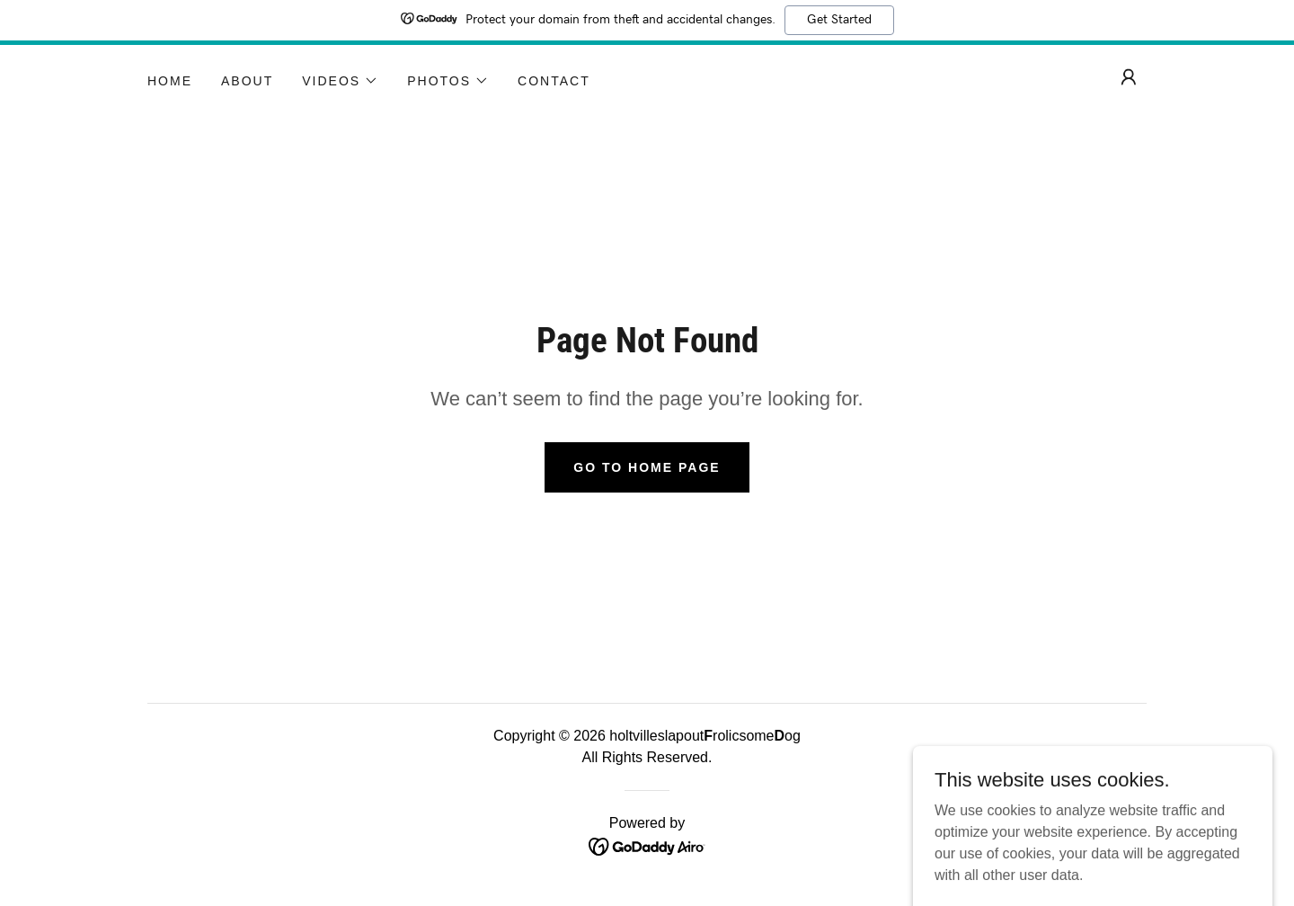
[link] (647, 845)
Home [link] (169, 81)
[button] (340, 81)
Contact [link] (554, 81)
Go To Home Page (646, 467)
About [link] (247, 81)
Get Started (839, 19)
